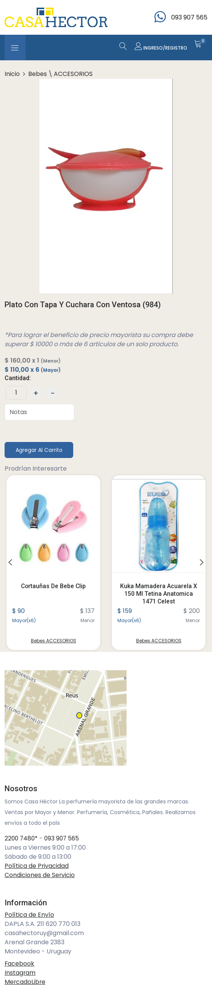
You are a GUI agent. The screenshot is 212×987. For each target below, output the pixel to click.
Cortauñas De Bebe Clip (53, 586)
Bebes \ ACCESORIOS (60, 73)
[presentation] (10, 563)
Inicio (12, 73)
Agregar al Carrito (39, 450)
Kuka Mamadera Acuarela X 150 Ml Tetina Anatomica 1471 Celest (158, 594)
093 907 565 (64, 838)
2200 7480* (22, 838)
